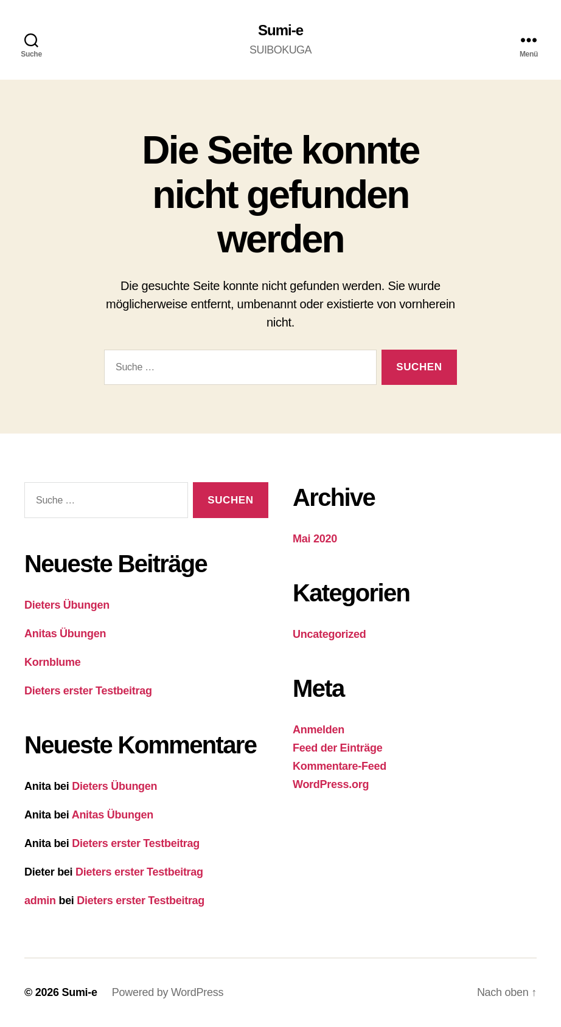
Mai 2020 (315, 539)
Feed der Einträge (337, 748)
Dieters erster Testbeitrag (88, 691)
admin (40, 900)
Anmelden (318, 730)
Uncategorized (329, 634)
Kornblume (52, 662)
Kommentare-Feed (339, 766)
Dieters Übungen (67, 605)
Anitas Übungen (65, 634)
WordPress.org (331, 784)
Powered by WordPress (167, 992)
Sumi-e (280, 30)
